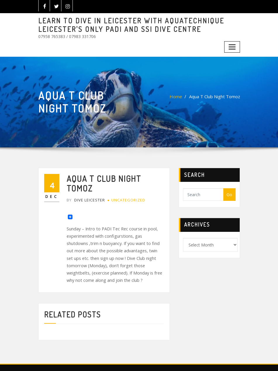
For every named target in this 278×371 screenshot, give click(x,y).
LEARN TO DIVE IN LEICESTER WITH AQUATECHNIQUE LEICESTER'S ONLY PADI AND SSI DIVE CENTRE (124, 24)
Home (178, 94)
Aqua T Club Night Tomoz (215, 94)
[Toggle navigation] (232, 45)
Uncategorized (127, 187)
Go (229, 192)
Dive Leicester (85, 187)
